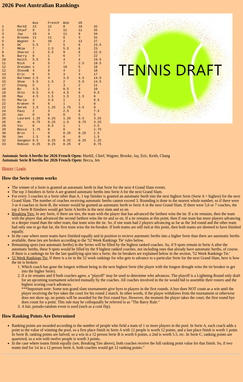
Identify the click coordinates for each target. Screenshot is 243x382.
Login (21, 194)
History (8, 194)
